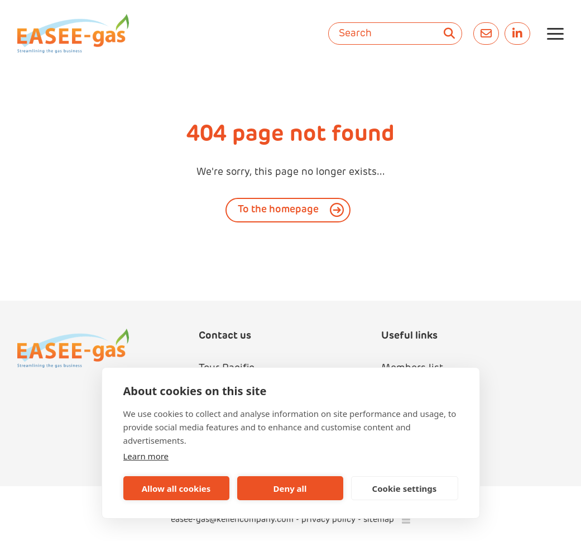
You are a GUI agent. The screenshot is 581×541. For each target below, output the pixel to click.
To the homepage (278, 210)
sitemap (378, 520)
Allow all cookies (176, 488)
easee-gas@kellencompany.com (233, 520)
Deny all (289, 488)
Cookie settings (404, 488)
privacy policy (328, 520)
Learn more (146, 456)
